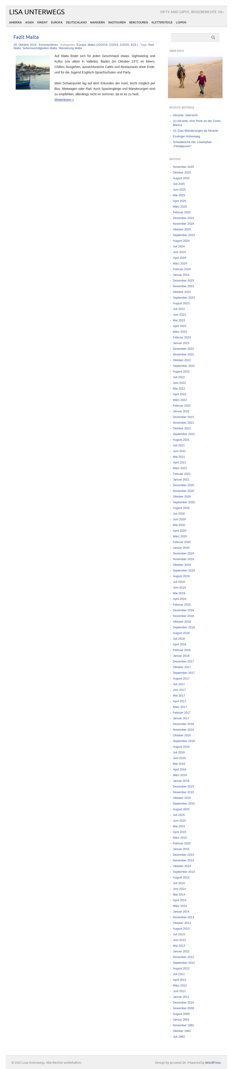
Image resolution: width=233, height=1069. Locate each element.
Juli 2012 (179, 974)
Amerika (15, 22)
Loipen (181, 22)
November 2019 (183, 559)
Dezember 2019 (183, 553)
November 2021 (183, 422)
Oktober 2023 (182, 292)
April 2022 (179, 394)
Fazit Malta (26, 37)
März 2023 (180, 331)
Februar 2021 (182, 473)
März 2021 (180, 468)
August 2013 (181, 928)
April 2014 (179, 900)
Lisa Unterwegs (37, 12)
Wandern (97, 22)
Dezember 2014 (183, 854)
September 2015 (184, 803)
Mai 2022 (179, 388)
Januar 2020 (181, 547)
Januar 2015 (181, 849)
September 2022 (184, 365)
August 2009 (181, 1014)
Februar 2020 (182, 542)
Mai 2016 (179, 763)
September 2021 (184, 434)
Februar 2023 (182, 337)
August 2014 (181, 877)
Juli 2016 (179, 752)
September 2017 (184, 672)
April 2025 (179, 201)
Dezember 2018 (183, 610)
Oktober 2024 (182, 229)
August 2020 (181, 508)
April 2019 (179, 599)
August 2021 (181, 439)
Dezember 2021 (183, 417)
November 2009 (183, 1008)
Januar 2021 (181, 479)
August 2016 (181, 746)
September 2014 (184, 871)
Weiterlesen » (64, 99)
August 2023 (181, 303)
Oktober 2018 (182, 621)
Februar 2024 (182, 269)
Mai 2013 (179, 945)
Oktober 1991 (182, 1031)
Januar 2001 (181, 1019)
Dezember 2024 (183, 218)
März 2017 (180, 707)
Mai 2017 (179, 695)
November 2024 (183, 223)
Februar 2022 (182, 405)
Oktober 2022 (182, 360)
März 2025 (180, 206)
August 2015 (181, 809)
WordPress (213, 1062)
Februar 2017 (182, 712)
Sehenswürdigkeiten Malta (40, 48)
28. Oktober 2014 (24, 44)
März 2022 (180, 400)
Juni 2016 (179, 758)
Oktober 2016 (182, 735)
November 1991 (183, 1025)
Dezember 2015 (183, 786)
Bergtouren (138, 22)
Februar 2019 (182, 604)
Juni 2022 (179, 383)
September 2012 (184, 962)
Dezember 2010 (183, 1002)
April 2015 (179, 832)
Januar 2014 (181, 911)
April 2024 (179, 257)
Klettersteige (162, 22)
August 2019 (181, 576)
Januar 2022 (181, 411)
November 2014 (183, 860)
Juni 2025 (179, 189)
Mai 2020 (179, 525)
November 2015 (183, 792)
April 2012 (179, 979)
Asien (29, 22)
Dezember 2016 (183, 724)
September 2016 (184, 741)
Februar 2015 (182, 843)
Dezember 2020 (183, 485)
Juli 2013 (179, 934)
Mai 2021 (179, 456)
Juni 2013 (179, 940)
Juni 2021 (179, 451)
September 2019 (184, 570)
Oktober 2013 (182, 923)
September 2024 (184, 235)
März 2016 (180, 775)
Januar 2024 (181, 275)
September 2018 (184, 627)
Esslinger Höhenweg (186, 136)
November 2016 (183, 729)
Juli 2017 (179, 684)
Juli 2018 (179, 638)
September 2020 (184, 502)
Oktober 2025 (182, 172)
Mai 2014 (179, 894)
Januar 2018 (181, 655)
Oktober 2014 (182, 866)
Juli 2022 (179, 377)
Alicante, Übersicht (185, 115)
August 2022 (181, 371)
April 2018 (179, 644)
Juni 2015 (179, 820)
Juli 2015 (179, 815)
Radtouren (117, 22)
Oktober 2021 (182, 428)
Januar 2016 (181, 780)
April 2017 (179, 701)
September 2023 (184, 297)
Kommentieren (48, 44)
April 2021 (179, 462)
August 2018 (181, 633)
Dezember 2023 (183, 280)
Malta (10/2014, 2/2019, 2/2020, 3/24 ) (113, 44)
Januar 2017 (181, 718)
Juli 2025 (179, 184)
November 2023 (183, 286)
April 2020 (179, 530)
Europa (57, 22)
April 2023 (179, 326)
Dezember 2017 (183, 661)
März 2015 (180, 837)
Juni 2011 (179, 991)
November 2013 (183, 917)
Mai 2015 (179, 826)
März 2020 (180, 536)
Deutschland (76, 22)
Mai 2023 (179, 320)
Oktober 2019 (182, 564)
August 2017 (181, 678)
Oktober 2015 (182, 798)
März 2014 (180, 906)
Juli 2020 (179, 513)
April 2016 (179, 769)
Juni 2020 (179, 519)
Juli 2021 (179, 445)
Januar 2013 (181, 951)
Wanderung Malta (70, 48)
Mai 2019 (179, 593)
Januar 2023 (181, 343)
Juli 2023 (179, 309)
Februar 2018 (182, 650)
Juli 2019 (179, 582)
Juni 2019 (179, 587)
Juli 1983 (179, 1036)
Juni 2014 (179, 888)
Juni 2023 (179, 314)
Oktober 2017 (182, 667)
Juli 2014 (179, 883)
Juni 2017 (179, 690)
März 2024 (180, 263)
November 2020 (183, 491)
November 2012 (183, 957)
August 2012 (181, 968)
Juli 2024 (179, 246)
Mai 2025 (179, 195)
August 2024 (181, 240)
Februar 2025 (182, 212)
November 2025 (183, 167)
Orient (42, 22)
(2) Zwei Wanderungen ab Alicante (195, 130)
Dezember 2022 (183, 348)
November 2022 (183, 354)
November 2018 (183, 616)
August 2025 (181, 178)
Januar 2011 (181, 997)
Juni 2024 (179, 252)
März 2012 (180, 985)
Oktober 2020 (182, 496)
